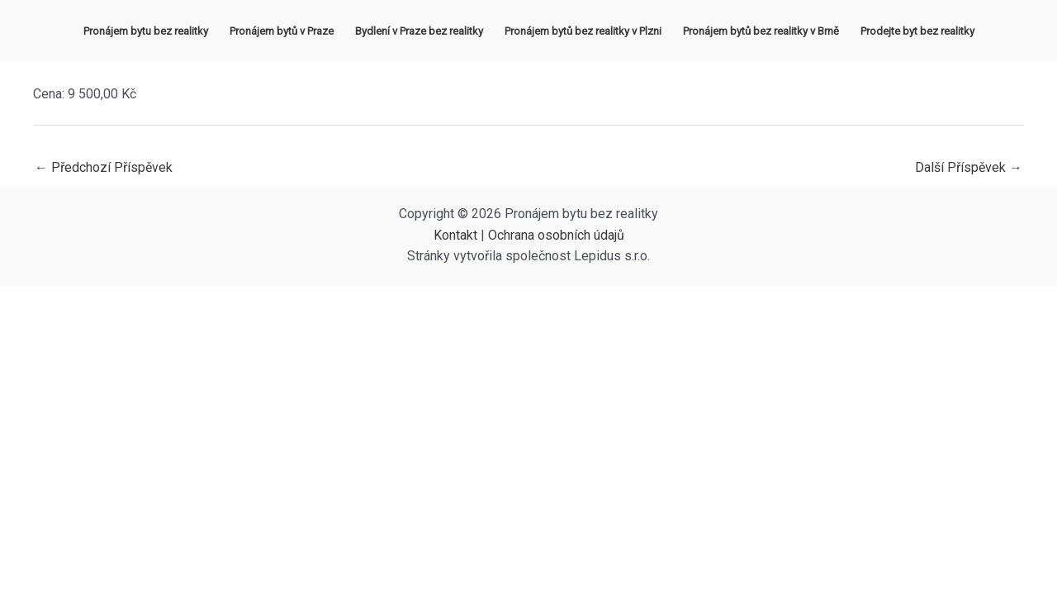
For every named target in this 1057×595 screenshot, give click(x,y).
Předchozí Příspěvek (104, 167)
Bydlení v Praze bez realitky (419, 31)
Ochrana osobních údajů (556, 235)
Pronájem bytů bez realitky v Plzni (583, 31)
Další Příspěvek (968, 167)
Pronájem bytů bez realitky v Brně (761, 31)
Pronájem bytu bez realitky (145, 31)
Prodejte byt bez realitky (917, 31)
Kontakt (455, 235)
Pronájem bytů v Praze (282, 31)
